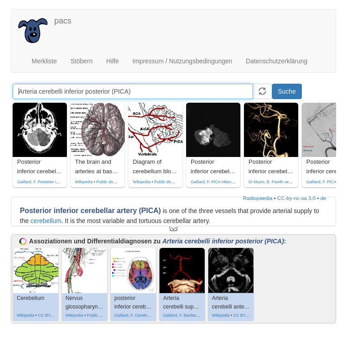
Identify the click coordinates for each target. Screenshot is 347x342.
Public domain (109, 182)
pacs (62, 20)
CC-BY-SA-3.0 (51, 315)
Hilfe (112, 61)
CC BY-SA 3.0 (245, 315)
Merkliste (44, 61)
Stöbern (81, 61)
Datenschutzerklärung (276, 61)
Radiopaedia (257, 198)
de (323, 198)
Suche (287, 91)
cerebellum (45, 220)
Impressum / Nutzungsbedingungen (182, 61)
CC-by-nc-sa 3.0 (296, 198)
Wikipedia (84, 182)
